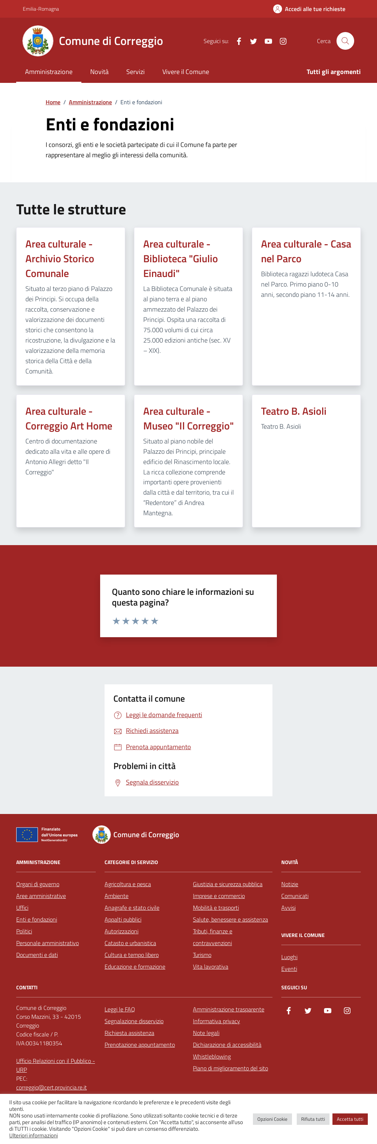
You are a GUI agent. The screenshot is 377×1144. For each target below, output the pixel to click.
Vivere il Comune (185, 72)
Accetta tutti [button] (350, 1119)
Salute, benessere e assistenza (230, 919)
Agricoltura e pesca (128, 884)
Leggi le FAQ (120, 1009)
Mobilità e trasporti (216, 907)
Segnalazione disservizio (134, 1021)
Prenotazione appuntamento (140, 1044)
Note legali (206, 1032)
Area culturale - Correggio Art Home (68, 418)
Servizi (135, 72)
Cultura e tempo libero (132, 954)
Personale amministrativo (47, 942)
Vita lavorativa (210, 966)
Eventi (289, 968)
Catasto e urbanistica (130, 942)
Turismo (202, 954)
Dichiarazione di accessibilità (227, 1044)
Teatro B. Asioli (294, 411)
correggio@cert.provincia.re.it (51, 1087)
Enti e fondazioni (36, 919)
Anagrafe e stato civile (132, 907)
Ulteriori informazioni (33, 1135)
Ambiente (116, 895)
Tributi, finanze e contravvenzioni (212, 937)
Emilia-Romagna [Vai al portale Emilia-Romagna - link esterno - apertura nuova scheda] (41, 9)
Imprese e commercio (219, 895)
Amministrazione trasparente (228, 1009)
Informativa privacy (216, 1021)
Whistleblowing (212, 1056)
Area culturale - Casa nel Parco (306, 251)
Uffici (22, 907)
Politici (24, 931)
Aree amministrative (41, 895)
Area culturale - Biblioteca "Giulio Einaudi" (180, 258)
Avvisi (288, 907)
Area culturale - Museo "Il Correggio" (188, 418)
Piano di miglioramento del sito (230, 1068)
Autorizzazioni (121, 931)
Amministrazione (49, 72)
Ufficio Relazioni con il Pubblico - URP (55, 1065)
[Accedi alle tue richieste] (309, 9)
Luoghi (289, 956)
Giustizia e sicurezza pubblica (228, 884)
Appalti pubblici (123, 919)
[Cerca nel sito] (345, 41)
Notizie (289, 884)
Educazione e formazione (135, 966)
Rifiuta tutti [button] (313, 1119)
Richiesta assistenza (129, 1032)
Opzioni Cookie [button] (272, 1119)
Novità (99, 72)
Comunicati (295, 895)
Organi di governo (37, 884)
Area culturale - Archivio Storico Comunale (59, 258)
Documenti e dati (37, 954)
